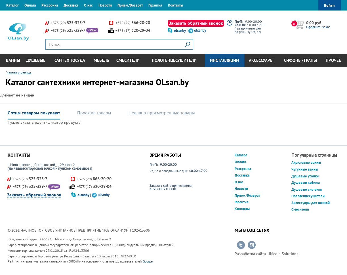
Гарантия (155, 5)
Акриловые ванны (306, 162)
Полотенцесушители (174, 60)
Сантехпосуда (69, 60)
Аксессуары (261, 60)
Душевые (35, 60)
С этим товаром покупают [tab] (34, 113)
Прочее (333, 60)
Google (148, 261)
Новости (105, 5)
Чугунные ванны (304, 169)
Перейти (241, 245)
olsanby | (181, 30)
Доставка (71, 5)
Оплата (30, 5)
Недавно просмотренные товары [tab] (162, 113)
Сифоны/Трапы (300, 60)
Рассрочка (49, 5)
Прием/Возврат (130, 5)
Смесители (128, 60)
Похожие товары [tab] (94, 113)
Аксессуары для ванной (310, 202)
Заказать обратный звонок (196, 23)
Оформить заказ (318, 27)
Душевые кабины (305, 182)
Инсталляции (224, 60)
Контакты (175, 5)
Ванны (13, 60)
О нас (88, 5)
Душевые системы (306, 189)
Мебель (101, 60)
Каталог (12, 5)
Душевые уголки (305, 176)
